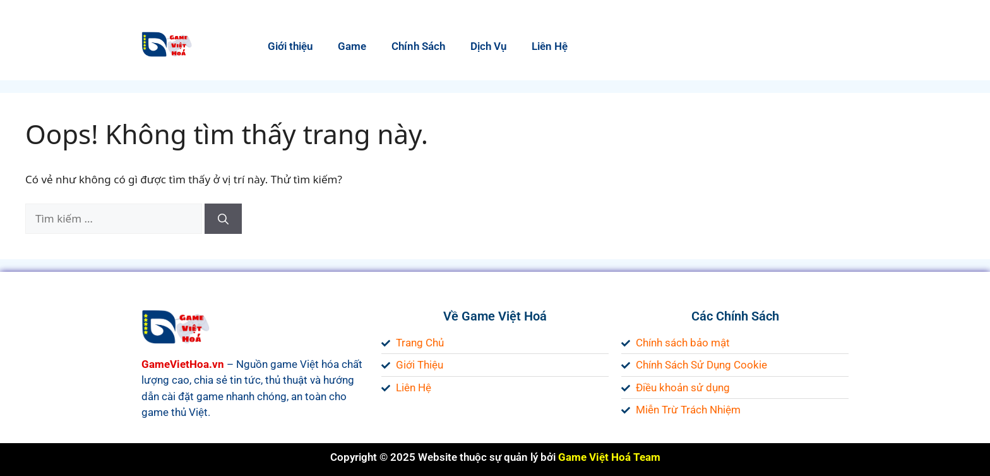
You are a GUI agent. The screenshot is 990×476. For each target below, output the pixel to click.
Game (352, 46)
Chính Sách (418, 46)
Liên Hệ (550, 46)
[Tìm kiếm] (223, 219)
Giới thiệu (290, 46)
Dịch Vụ (488, 46)
